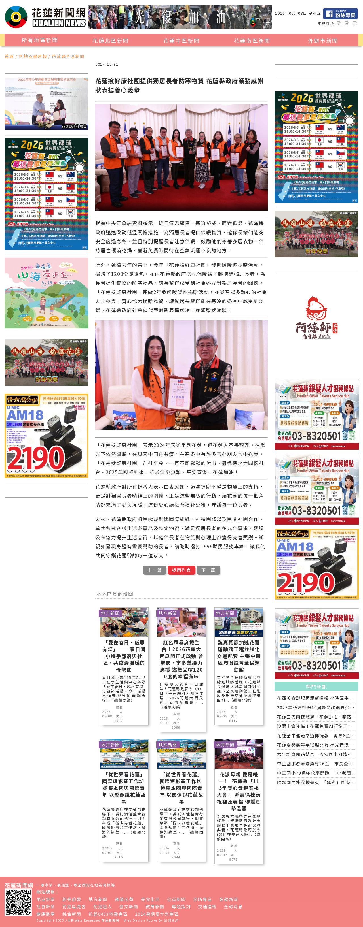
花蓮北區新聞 (110, 40)
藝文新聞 (128, 906)
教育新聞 (155, 906)
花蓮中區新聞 (181, 40)
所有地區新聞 (40, 40)
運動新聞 (229, 899)
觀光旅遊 (71, 899)
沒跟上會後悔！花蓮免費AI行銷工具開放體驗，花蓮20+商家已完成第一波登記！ (316, 726)
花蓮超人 (102, 906)
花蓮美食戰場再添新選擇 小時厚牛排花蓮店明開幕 (316, 698)
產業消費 (124, 899)
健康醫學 (45, 914)
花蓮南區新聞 (252, 40)
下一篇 (208, 570)
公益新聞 (176, 899)
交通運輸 (207, 906)
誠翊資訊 (171, 920)
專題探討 (181, 906)
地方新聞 (97, 899)
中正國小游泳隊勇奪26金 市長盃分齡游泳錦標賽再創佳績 (316, 763)
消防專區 (202, 899)
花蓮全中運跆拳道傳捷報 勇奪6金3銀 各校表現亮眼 (316, 735)
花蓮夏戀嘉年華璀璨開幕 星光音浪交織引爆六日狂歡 (316, 745)
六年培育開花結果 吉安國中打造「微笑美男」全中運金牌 (316, 754)
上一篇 (154, 570)
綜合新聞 (71, 914)
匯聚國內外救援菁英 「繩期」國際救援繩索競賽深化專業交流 (316, 782)
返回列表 (181, 570)
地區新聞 (45, 899)
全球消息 (233, 906)
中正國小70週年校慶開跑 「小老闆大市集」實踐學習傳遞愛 (316, 773)
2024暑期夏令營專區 (157, 914)
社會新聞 (45, 906)
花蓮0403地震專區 (108, 914)
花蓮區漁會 (74, 906)
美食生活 (150, 899)
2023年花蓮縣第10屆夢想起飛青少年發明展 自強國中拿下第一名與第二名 (316, 707)
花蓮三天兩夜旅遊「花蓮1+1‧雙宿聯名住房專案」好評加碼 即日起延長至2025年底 (316, 717)
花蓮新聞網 (110, 920)
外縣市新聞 (323, 40)
